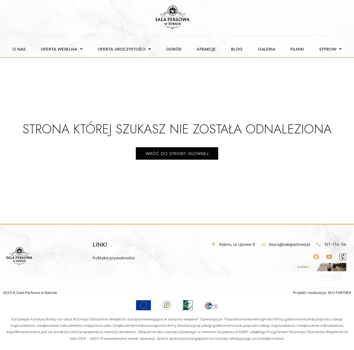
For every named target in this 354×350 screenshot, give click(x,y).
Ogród (173, 49)
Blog (237, 49)
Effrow (330, 49)
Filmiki (297, 49)
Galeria (266, 49)
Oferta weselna (61, 49)
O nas (18, 49)
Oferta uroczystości (124, 49)
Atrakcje (206, 49)
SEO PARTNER (339, 292)
